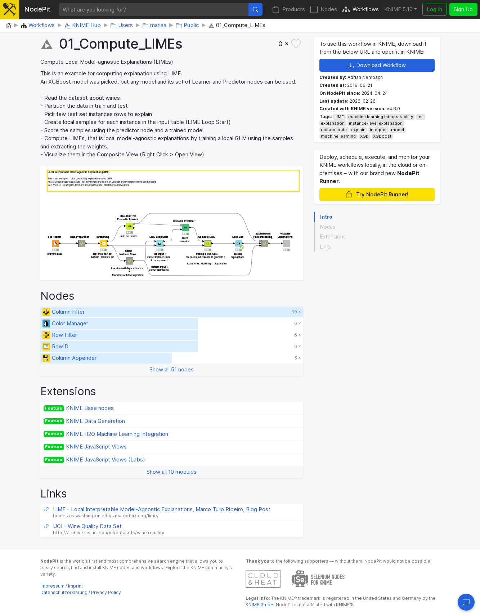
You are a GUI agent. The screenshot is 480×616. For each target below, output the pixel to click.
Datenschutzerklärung (64, 592)
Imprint (75, 586)
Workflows (360, 9)
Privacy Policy (106, 592)
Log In (434, 9)
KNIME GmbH (260, 604)
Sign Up (463, 9)
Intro (326, 217)
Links (326, 247)
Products (288, 9)
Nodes (323, 9)
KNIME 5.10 (398, 9)
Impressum (52, 586)
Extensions (333, 237)
